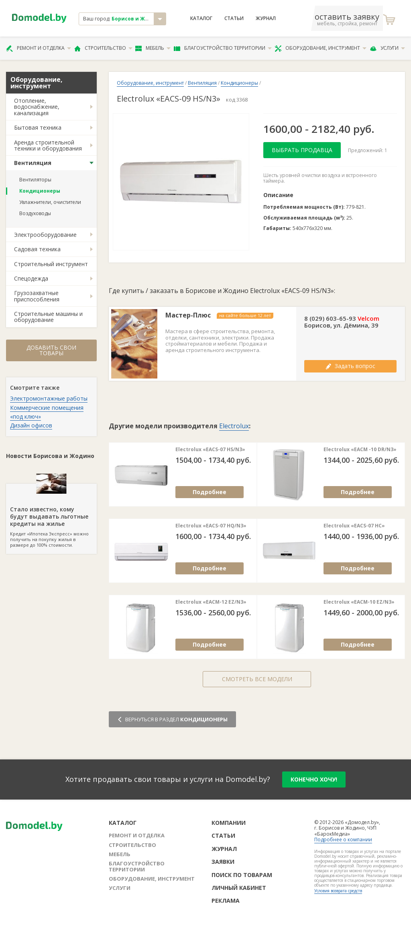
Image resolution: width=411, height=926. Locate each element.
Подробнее (209, 492)
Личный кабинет (239, 888)
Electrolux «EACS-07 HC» (354, 526)
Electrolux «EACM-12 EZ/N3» (210, 602)
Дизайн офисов (31, 425)
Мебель (153, 48)
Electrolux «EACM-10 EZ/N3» (359, 602)
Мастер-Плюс (188, 315)
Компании (229, 823)
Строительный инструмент (51, 264)
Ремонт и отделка (38, 48)
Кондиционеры (39, 190)
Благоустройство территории (223, 48)
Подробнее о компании (343, 839)
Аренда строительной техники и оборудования (48, 145)
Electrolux (234, 425)
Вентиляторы (35, 179)
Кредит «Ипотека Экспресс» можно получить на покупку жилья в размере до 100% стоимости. (51, 516)
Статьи (234, 18)
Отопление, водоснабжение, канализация (36, 107)
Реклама (226, 901)
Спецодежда (31, 278)
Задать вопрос (350, 366)
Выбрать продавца (302, 150)
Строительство (103, 48)
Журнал (266, 18)
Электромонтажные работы (48, 398)
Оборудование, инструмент (320, 48)
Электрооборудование (45, 234)
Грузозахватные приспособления (36, 296)
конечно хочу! (314, 779)
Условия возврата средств (338, 890)
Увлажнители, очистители (50, 202)
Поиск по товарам (242, 875)
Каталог (201, 18)
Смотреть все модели (257, 679)
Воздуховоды (35, 213)
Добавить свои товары (51, 350)
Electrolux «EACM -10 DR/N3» (360, 449)
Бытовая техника (37, 127)
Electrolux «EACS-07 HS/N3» (210, 449)
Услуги (387, 48)
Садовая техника (37, 249)
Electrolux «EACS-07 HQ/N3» (210, 526)
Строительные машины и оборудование (48, 317)
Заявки (223, 862)
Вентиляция (32, 163)
